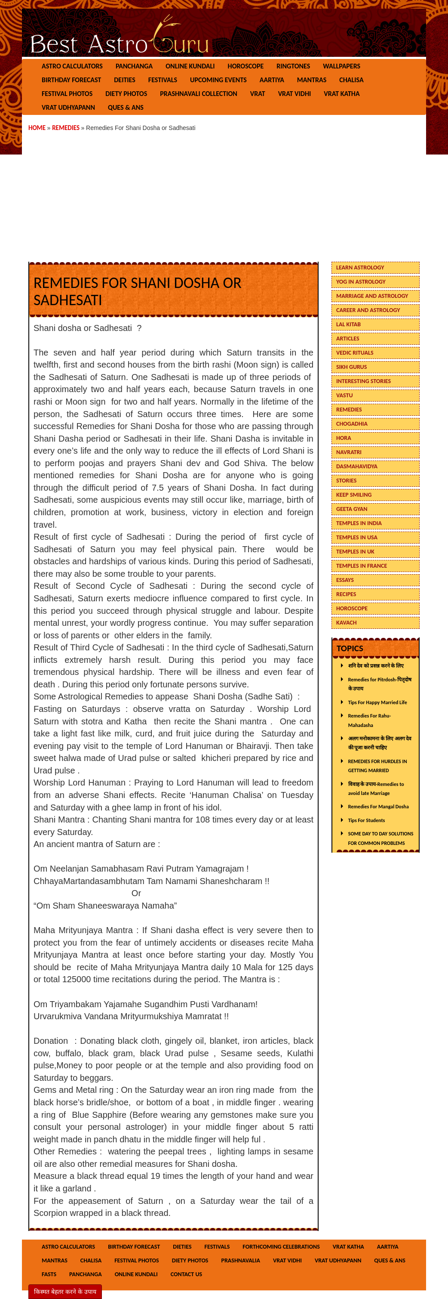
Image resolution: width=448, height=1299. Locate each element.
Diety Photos (126, 94)
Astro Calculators (72, 66)
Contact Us (186, 1274)
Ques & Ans (126, 107)
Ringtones (293, 66)
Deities (124, 80)
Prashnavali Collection (198, 94)
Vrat (257, 94)
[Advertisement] (224, 193)
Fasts (49, 1274)
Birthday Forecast (71, 80)
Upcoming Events (218, 80)
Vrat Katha (341, 94)
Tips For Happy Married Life (377, 702)
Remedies (66, 128)
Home (37, 128)
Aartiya (272, 80)
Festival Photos (67, 94)
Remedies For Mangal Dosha (378, 807)
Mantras (311, 80)
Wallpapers (341, 66)
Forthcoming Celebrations (280, 1246)
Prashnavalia (240, 1260)
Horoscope (246, 66)
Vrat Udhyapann (68, 107)
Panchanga (134, 66)
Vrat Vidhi (294, 94)
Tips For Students (366, 820)
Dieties (182, 1246)
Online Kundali (190, 66)
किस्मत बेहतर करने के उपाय (65, 1291)
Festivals (162, 80)
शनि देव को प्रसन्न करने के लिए (376, 666)
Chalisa (351, 80)
